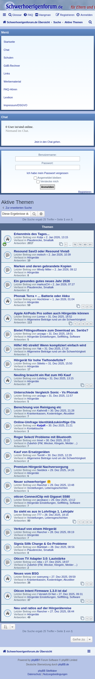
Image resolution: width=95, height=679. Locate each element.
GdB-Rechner (12, 65)
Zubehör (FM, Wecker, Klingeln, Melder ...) (52, 443)
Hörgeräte (33, 257)
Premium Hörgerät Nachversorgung (41, 467)
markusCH (43, 284)
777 (39, 514)
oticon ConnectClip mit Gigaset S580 (42, 496)
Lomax (41, 316)
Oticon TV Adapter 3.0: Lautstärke (39, 558)
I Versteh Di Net (46, 594)
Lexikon (8, 97)
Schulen (8, 57)
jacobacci (42, 499)
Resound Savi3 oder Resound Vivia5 (41, 251)
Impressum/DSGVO (15, 105)
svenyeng (42, 576)
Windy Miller (44, 269)
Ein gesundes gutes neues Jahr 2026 (42, 281)
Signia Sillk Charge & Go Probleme (40, 543)
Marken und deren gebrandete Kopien (42, 266)
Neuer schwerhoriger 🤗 (32, 482)
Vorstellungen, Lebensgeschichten (47, 487)
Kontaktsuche (35, 428)
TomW (40, 455)
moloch (41, 254)
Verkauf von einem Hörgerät (35, 529)
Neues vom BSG (26, 573)
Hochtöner (43, 299)
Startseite (9, 41)
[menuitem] (15, 15)
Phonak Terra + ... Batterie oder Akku (42, 296)
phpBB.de (63, 664)
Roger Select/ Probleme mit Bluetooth (42, 437)
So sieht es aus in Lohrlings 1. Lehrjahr (44, 511)
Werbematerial (12, 81)
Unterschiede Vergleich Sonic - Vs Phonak (46, 392)
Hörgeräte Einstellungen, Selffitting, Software (53, 336)
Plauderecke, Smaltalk (40, 240)
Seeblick (42, 470)
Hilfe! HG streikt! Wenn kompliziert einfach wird (50, 345)
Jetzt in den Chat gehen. (47, 142)
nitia (39, 561)
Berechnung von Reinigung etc (37, 407)
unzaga (41, 333)
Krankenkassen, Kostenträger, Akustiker (50, 413)
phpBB (35, 660)
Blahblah (42, 546)
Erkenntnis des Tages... (31, 234)
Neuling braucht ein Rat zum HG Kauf (42, 375)
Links (7, 73)
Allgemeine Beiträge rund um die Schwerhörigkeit (56, 319)
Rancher (42, 485)
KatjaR (41, 425)
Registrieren (84, 192)
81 (90, 244)
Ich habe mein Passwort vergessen (47, 173)
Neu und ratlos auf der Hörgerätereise (42, 608)
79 (80, 244)
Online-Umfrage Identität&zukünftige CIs (45, 422)
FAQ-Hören (10, 89)
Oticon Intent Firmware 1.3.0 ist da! (40, 591)
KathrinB (42, 410)
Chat (6, 49)
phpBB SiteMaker (47, 670)
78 (75, 244)
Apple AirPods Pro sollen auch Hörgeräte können (51, 313)
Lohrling (41, 378)
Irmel (40, 440)
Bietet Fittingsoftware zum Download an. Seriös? (51, 330)
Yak (39, 348)
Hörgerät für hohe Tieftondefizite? (39, 360)
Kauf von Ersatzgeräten (32, 452)
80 (85, 244)
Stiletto (41, 363)
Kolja (40, 237)
